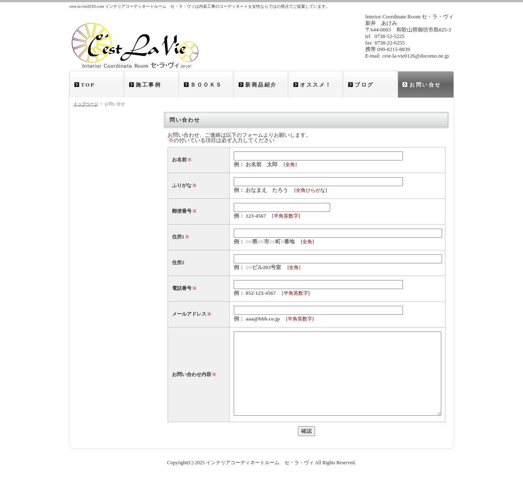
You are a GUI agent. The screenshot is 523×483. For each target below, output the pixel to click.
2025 (200, 462)
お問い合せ (425, 85)
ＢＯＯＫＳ (206, 85)
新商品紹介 (261, 85)
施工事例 (148, 85)
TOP (88, 85)
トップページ (86, 104)
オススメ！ (316, 85)
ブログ (364, 85)
